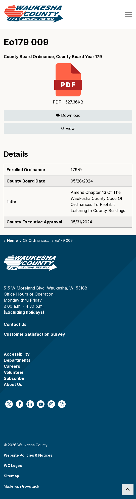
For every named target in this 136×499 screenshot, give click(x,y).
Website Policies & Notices (28, 455)
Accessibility (17, 354)
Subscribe (14, 378)
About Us (13, 384)
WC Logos (13, 465)
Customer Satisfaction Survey (34, 334)
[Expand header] (128, 14)
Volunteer (14, 372)
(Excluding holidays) (24, 312)
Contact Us (15, 324)
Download (68, 115)
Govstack (30, 486)
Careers (12, 366)
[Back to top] (127, 489)
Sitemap (11, 476)
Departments (17, 360)
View (68, 128)
